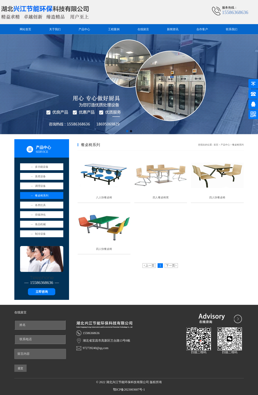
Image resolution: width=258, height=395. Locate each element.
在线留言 (143, 29)
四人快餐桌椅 (217, 197)
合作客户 (202, 29)
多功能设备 (39, 166)
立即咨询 (42, 291)
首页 (216, 144)
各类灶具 (38, 205)
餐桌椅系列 (39, 195)
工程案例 (114, 29)
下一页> (171, 265)
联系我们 (231, 29)
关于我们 (55, 29)
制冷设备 (38, 233)
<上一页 (149, 265)
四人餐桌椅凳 (161, 197)
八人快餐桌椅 (104, 197)
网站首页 (25, 29)
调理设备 (38, 186)
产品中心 (84, 29)
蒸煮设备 (38, 176)
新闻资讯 (172, 29)
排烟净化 (38, 214)
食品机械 (38, 224)
